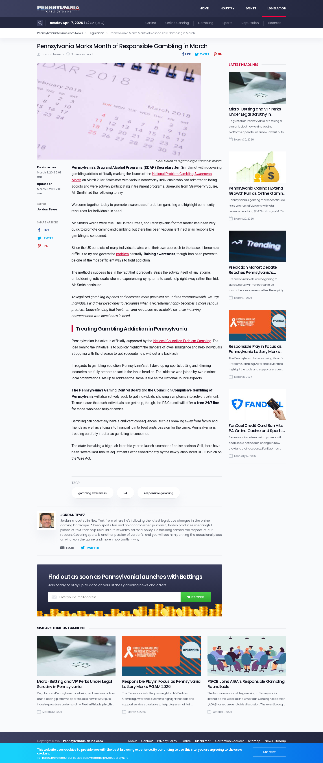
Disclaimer (203, 741)
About (132, 741)
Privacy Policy (167, 741)
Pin (220, 54)
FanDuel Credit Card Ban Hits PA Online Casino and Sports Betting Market (256, 431)
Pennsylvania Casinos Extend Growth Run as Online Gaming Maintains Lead (257, 193)
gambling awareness (92, 493)
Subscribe (195, 597)
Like (187, 54)
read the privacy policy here (109, 758)
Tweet (205, 54)
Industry (227, 8)
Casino (150, 23)
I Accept (269, 752)
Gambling (205, 23)
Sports (227, 23)
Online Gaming (177, 23)
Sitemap (254, 741)
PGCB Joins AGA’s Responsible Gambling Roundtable (245, 684)
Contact (147, 741)
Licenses (274, 23)
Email (70, 548)
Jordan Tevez (51, 54)
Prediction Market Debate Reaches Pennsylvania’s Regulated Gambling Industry (256, 272)
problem (122, 254)
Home (204, 8)
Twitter (92, 548)
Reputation (250, 23)
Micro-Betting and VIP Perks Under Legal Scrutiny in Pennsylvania (255, 114)
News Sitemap (275, 741)
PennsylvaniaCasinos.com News (60, 33)
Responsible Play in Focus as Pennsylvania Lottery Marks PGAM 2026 (255, 351)
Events (250, 8)
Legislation (276, 8)
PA (125, 493)
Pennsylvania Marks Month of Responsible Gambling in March (122, 46)
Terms (186, 741)
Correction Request (229, 741)
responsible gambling (158, 493)
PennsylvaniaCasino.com (83, 741)
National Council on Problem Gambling (182, 341)
